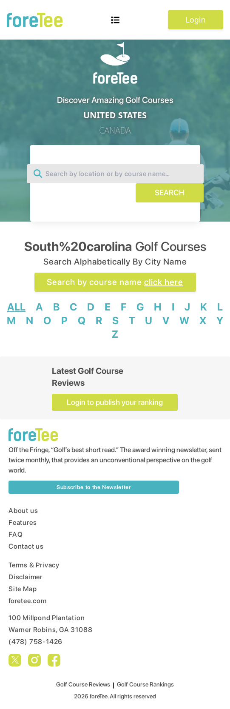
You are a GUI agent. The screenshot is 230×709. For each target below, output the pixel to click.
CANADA (115, 130)
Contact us (26, 546)
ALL (16, 307)
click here (163, 282)
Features (23, 522)
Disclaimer (26, 577)
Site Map (23, 589)
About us (23, 511)
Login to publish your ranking (115, 402)
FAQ (16, 534)
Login (195, 19)
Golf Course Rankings (145, 684)
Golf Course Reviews (83, 684)
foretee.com (28, 601)
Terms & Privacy (34, 565)
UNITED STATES (115, 115)
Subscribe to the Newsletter (94, 487)
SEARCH (170, 192)
